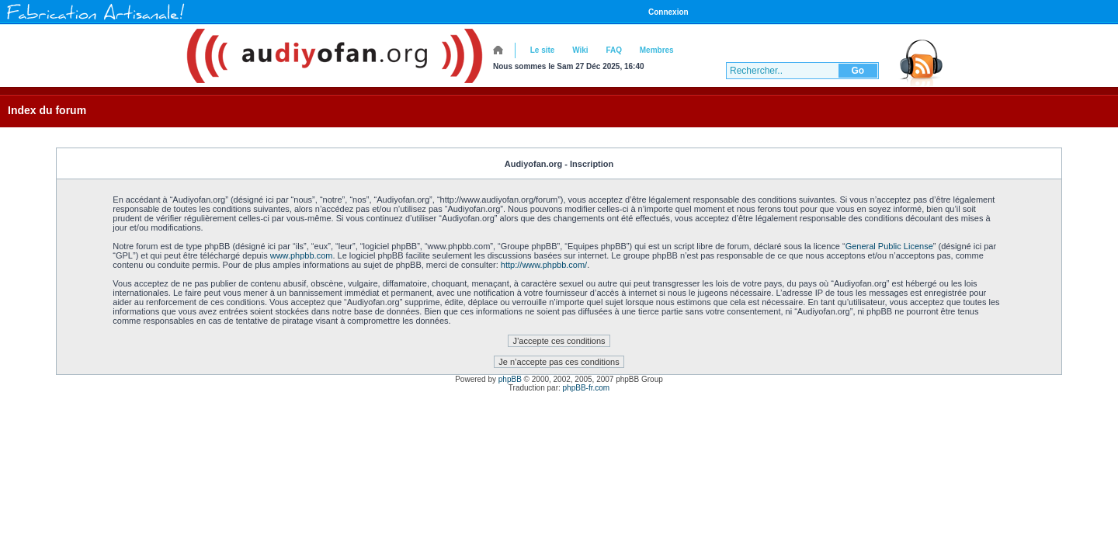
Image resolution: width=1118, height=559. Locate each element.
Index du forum (47, 110)
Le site (542, 50)
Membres (657, 50)
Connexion (668, 12)
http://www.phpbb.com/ (544, 264)
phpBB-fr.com (586, 388)
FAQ (614, 50)
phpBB (510, 379)
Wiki (580, 50)
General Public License (889, 246)
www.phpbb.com (301, 255)
